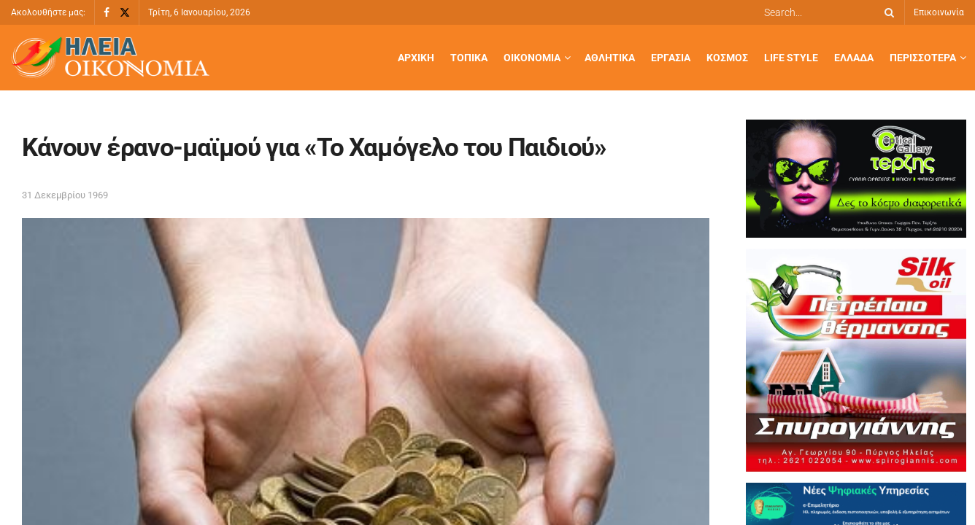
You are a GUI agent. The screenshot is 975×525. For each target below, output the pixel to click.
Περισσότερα (923, 57)
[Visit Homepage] (110, 57)
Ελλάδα (854, 57)
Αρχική (416, 57)
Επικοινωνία (939, 12)
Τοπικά (469, 57)
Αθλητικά (610, 57)
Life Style (791, 57)
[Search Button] (886, 12)
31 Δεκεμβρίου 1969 (65, 195)
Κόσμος (727, 57)
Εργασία (670, 57)
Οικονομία (532, 57)
